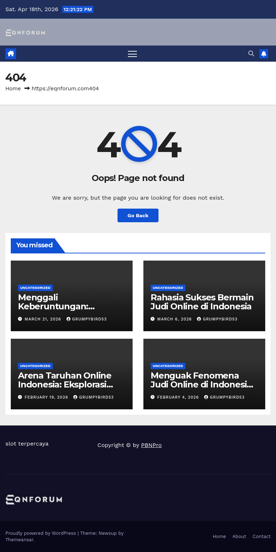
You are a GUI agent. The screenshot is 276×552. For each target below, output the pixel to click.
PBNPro (151, 445)
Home (13, 88)
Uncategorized (35, 288)
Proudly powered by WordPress (41, 533)
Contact (262, 536)
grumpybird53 (86, 319)
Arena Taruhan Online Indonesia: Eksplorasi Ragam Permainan (64, 384)
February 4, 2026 (179, 397)
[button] (251, 53)
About (239, 536)
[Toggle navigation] (132, 53)
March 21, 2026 (44, 319)
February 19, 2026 (47, 397)
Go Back (138, 215)
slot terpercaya (27, 443)
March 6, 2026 (175, 319)
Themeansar (19, 539)
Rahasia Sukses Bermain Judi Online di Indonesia (202, 301)
